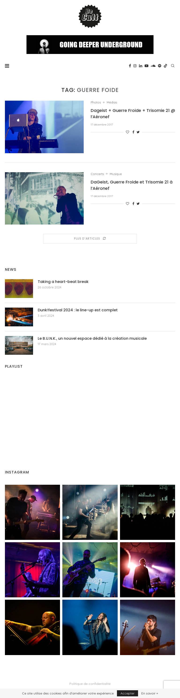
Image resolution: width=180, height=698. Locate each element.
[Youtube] (146, 65)
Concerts (97, 174)
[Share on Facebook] (133, 132)
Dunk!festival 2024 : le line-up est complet (78, 310)
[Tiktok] (165, 65)
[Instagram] (135, 65)
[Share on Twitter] (138, 132)
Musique (116, 174)
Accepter (127, 693)
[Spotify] (159, 65)
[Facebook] (130, 65)
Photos (96, 102)
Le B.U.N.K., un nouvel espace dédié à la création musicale (92, 338)
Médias (112, 102)
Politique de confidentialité (90, 684)
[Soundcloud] (153, 65)
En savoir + (149, 693)
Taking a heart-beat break (63, 281)
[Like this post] (127, 132)
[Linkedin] (140, 65)
